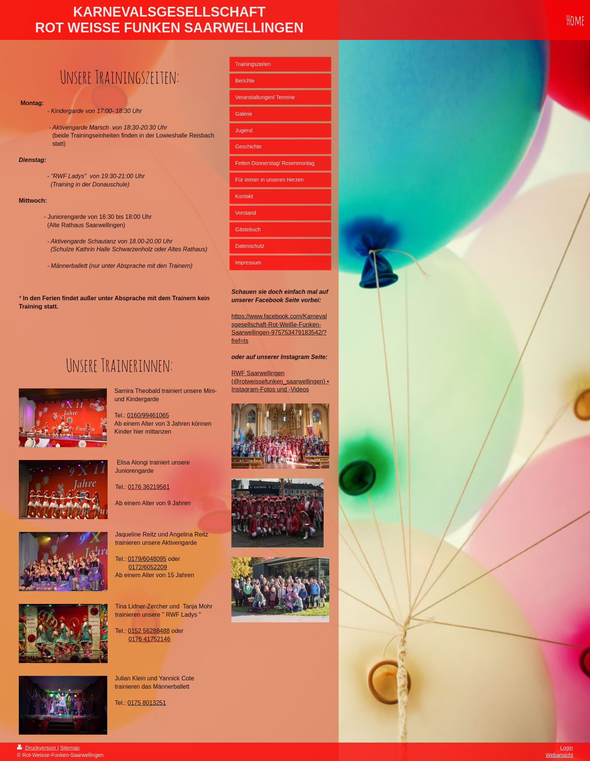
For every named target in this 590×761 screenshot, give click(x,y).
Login (566, 748)
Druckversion (37, 748)
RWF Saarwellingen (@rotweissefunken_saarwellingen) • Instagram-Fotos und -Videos (280, 381)
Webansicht (559, 755)
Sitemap (69, 748)
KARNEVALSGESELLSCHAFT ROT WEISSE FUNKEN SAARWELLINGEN (169, 19)
